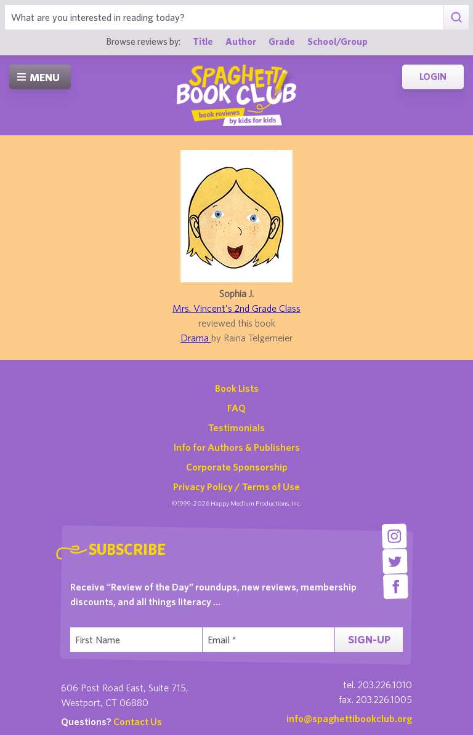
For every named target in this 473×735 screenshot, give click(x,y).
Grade (282, 41)
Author (240, 41)
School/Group (337, 41)
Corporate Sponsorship (237, 466)
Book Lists (237, 388)
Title (203, 41)
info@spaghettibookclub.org (349, 718)
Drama (195, 337)
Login (433, 76)
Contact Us (137, 721)
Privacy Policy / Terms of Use (236, 486)
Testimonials (236, 427)
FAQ (236, 407)
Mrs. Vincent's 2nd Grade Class (236, 308)
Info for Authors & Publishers (237, 447)
